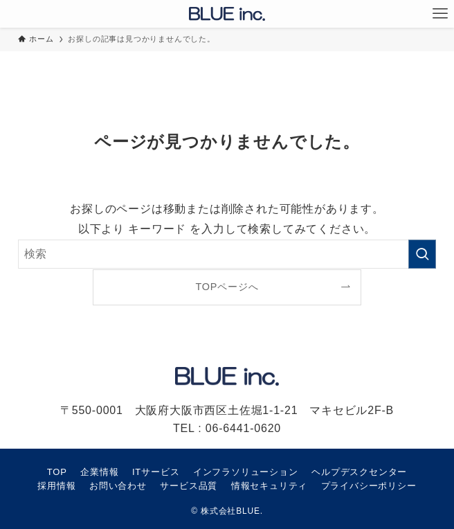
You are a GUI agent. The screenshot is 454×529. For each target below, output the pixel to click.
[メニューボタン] (440, 14)
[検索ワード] (227, 254)
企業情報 (99, 472)
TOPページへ (227, 286)
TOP (57, 472)
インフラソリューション (245, 472)
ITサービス (155, 472)
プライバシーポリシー (369, 486)
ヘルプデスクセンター (359, 472)
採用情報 (56, 486)
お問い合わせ (118, 486)
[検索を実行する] (422, 254)
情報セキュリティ (269, 486)
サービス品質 (188, 486)
